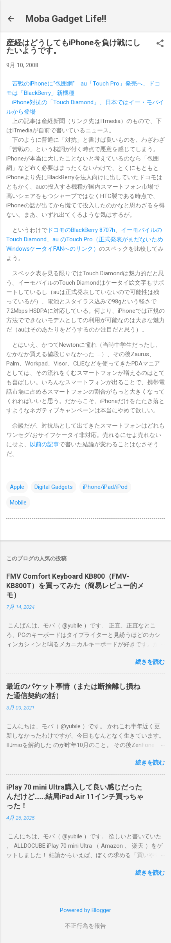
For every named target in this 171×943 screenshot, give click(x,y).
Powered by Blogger (85, 910)
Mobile (18, 502)
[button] (160, 44)
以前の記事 (44, 444)
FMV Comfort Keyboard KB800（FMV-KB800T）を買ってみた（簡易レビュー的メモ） (75, 585)
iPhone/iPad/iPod (105, 486)
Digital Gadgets (53, 486)
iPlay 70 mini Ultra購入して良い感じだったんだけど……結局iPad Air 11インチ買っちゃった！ (75, 796)
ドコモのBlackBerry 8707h (81, 230)
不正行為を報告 (85, 925)
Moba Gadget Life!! (65, 18)
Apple (17, 486)
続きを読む (150, 661)
